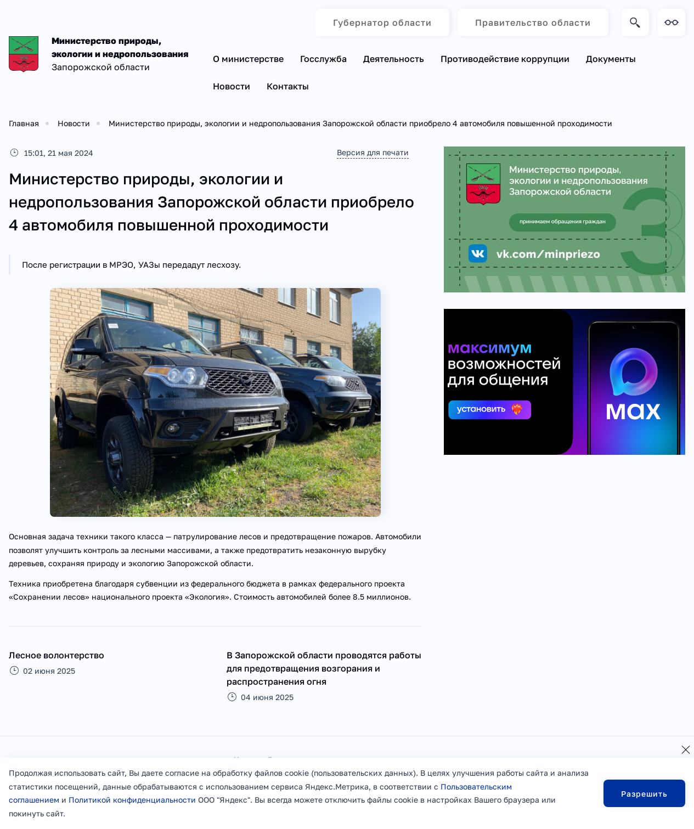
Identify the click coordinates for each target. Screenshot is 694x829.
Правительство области (533, 22)
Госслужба (323, 58)
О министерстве (248, 58)
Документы (611, 58)
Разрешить (644, 793)
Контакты (288, 86)
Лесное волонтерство (56, 655)
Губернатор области (382, 22)
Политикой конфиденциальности (132, 799)
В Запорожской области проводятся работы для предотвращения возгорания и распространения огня (324, 668)
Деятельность (393, 58)
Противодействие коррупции (505, 58)
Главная (24, 123)
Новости (231, 86)
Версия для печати (373, 152)
